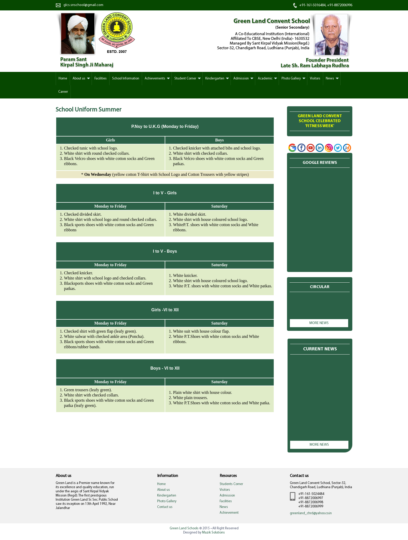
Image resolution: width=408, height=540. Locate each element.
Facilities (100, 78)
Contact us (165, 507)
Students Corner (231, 484)
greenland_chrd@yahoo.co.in (311, 513)
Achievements (155, 78)
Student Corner (185, 78)
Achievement (229, 512)
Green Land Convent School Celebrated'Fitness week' (320, 121)
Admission (241, 78)
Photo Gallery (291, 78)
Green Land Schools (184, 528)
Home (161, 484)
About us (79, 78)
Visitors (315, 78)
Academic (265, 78)
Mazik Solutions (213, 532)
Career (63, 92)
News (330, 78)
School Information (125, 78)
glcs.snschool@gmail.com (83, 5)
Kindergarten (214, 78)
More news (319, 323)
